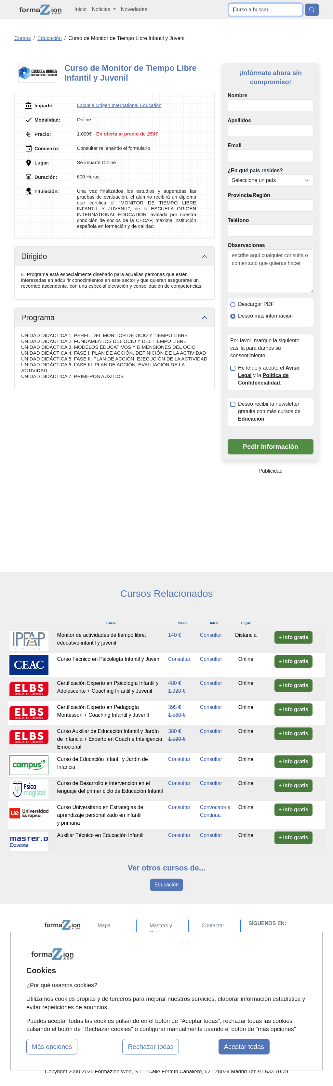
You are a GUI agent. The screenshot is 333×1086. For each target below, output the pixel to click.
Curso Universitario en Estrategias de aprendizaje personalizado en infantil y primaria (100, 815)
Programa (38, 317)
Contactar (213, 925)
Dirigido (34, 256)
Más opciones (52, 1046)
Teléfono (238, 220)
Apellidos (239, 120)
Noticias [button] (102, 9)
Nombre (237, 95)
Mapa (104, 925)
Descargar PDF (256, 304)
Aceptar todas (244, 1046)
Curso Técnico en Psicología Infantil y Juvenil (109, 659)
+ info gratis (293, 637)
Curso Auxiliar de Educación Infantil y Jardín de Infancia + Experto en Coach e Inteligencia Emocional (109, 739)
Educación (166, 884)
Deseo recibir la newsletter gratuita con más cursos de (269, 411)
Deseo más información (265, 316)
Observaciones (246, 245)
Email (235, 145)
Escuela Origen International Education (119, 105)
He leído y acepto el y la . (269, 375)
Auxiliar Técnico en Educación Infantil (100, 835)
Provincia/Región (249, 195)
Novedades (134, 9)
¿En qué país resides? (255, 170)
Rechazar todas (150, 1046)
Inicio (80, 9)
